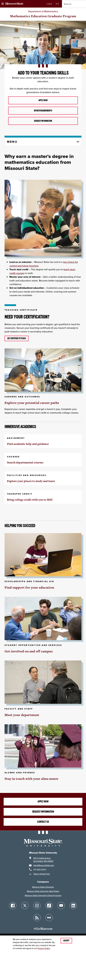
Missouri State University (43, 887)
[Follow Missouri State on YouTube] (61, 905)
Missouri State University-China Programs (43, 895)
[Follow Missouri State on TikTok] (49, 905)
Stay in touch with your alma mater (31, 778)
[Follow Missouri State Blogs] (37, 917)
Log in (49, 3)
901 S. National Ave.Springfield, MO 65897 (43, 860)
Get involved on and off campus (29, 651)
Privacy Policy (44, 948)
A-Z (57, 3)
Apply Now (43, 801)
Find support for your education (29, 587)
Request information (43, 121)
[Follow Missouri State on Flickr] (49, 917)
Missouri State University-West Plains (43, 891)
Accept (66, 940)
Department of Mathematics (43, 11)
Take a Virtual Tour (41, 873)
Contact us (43, 821)
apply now (43, 100)
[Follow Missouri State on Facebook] (12, 905)
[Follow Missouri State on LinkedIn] (73, 905)
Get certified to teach (16, 338)
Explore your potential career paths (32, 402)
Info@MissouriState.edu (43, 865)
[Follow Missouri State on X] (24, 905)
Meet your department (22, 715)
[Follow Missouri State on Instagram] (37, 905)
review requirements (43, 110)
